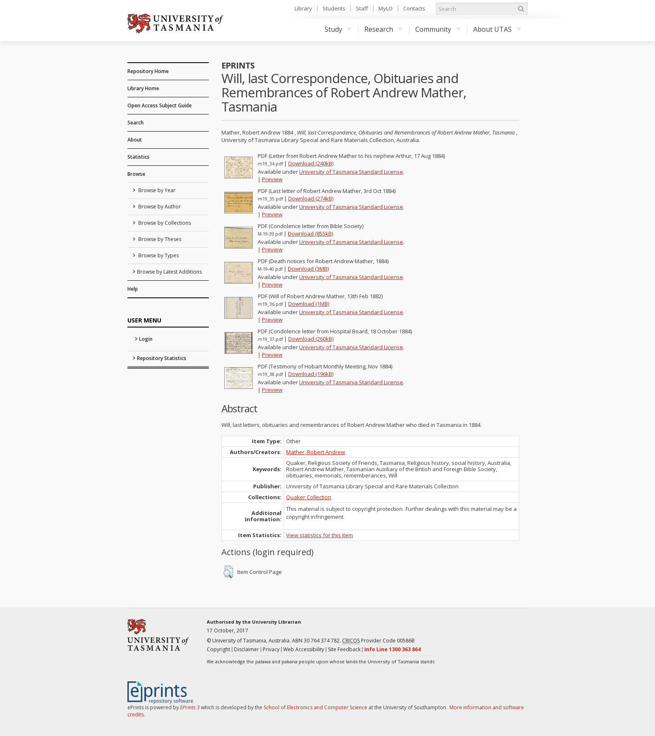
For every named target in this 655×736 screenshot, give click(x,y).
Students (333, 8)
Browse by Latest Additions (169, 271)
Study (338, 29)
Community (438, 29)
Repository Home (148, 71)
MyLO (385, 8)
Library (303, 8)
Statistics (138, 156)
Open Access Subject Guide (159, 105)
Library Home (143, 88)
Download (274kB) (310, 198)
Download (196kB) (310, 374)
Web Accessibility (303, 649)
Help (132, 288)
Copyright (218, 649)
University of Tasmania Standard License (351, 171)
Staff (362, 8)
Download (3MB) (308, 268)
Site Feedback (344, 649)
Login (145, 339)
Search (135, 122)
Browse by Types (158, 255)
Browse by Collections (164, 222)
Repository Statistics (161, 358)
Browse (136, 174)
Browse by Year (156, 190)
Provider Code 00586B (378, 641)
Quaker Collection (308, 497)
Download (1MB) (308, 303)
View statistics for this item (319, 535)
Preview (272, 179)
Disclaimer (246, 649)
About (134, 139)
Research (383, 29)
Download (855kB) (310, 233)
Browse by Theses (159, 239)
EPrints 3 (190, 707)
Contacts (414, 8)
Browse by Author (159, 206)
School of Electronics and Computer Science (315, 707)
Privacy (271, 649)
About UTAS (497, 29)
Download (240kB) (310, 163)
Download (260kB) (310, 339)
